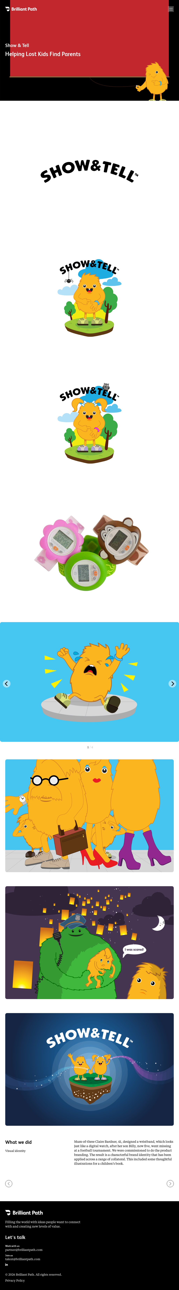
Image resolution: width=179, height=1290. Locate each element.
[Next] (172, 684)
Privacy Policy (15, 1280)
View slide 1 (90, 747)
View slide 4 (90, 747)
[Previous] (6, 684)
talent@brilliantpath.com (22, 1259)
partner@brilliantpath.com (23, 1250)
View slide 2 (90, 747)
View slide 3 (90, 747)
